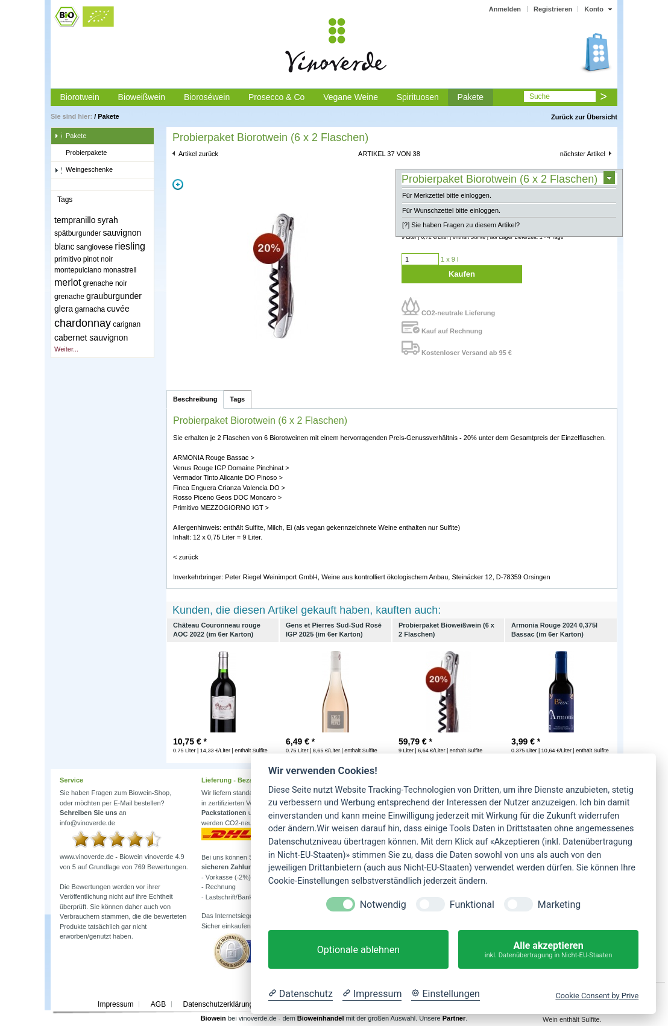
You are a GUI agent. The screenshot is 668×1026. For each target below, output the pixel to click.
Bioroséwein (207, 97)
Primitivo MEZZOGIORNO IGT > (221, 507)
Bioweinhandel (320, 1018)
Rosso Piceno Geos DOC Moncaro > (227, 497)
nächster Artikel (582, 153)
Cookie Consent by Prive (596, 995)
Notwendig (383, 904)
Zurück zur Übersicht (584, 117)
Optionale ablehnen (358, 949)
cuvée (118, 308)
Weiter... (66, 349)
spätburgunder (77, 233)
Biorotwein (79, 97)
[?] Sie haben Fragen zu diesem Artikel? (461, 224)
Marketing (559, 904)
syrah (108, 220)
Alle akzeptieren (548, 950)
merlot (67, 282)
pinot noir (98, 259)
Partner (454, 1018)
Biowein (213, 1018)
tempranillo (74, 220)
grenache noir (105, 283)
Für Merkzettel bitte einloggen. (446, 195)
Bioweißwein (142, 97)
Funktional (472, 904)
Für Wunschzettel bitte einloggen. (451, 210)
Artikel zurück (198, 153)
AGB (158, 1004)
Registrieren (553, 9)
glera (63, 308)
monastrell (119, 270)
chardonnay (82, 323)
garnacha (90, 309)
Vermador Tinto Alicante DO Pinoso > (228, 477)
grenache (69, 296)
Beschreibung (195, 399)
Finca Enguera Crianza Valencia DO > (229, 487)
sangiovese (95, 247)
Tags (237, 399)
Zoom (177, 184)
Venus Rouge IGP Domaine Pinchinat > (231, 467)
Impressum (115, 1004)
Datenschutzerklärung (218, 1004)
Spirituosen (418, 97)
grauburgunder (114, 296)
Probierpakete (80, 153)
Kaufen (462, 274)
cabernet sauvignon (91, 337)
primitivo (67, 259)
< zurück (185, 557)
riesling (130, 246)
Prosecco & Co (276, 97)
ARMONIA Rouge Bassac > (213, 457)
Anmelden (505, 9)
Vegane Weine (350, 97)
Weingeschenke (83, 170)
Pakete (471, 97)
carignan (126, 324)
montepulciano (77, 270)
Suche (539, 96)
